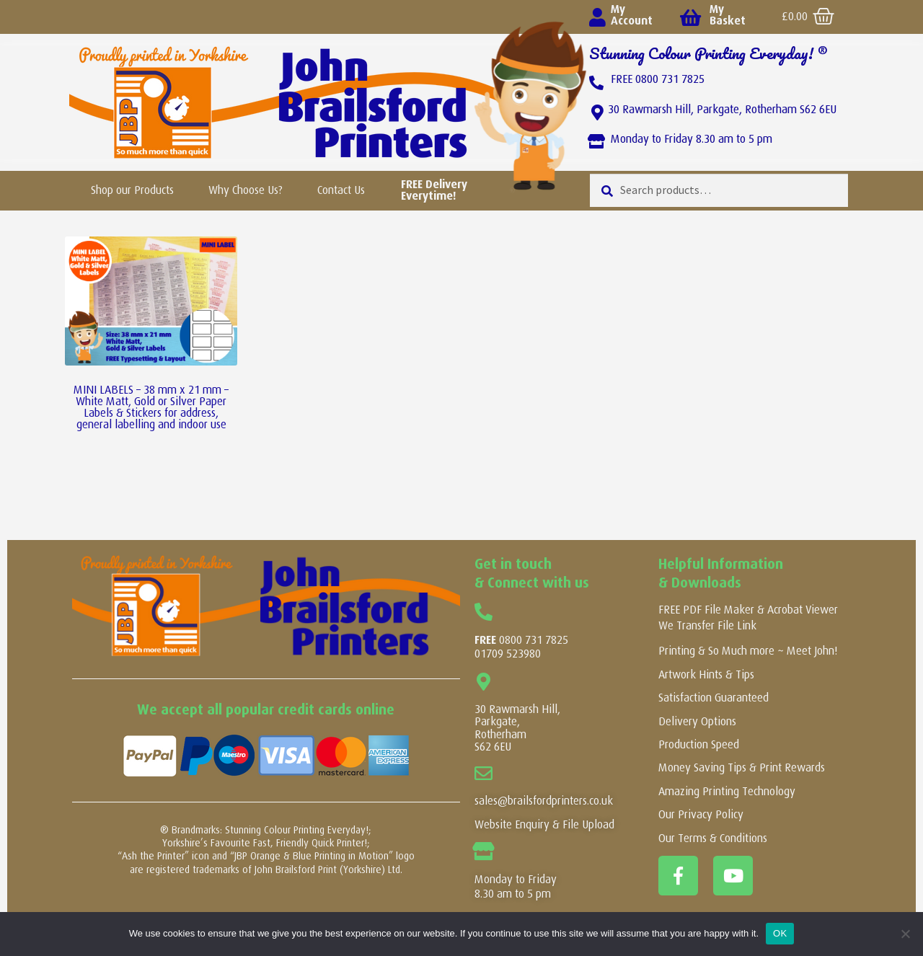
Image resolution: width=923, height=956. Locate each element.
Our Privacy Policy (700, 814)
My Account (632, 14)
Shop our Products (132, 190)
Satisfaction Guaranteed (713, 697)
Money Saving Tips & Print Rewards (741, 767)
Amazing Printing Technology (726, 791)
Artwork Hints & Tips (706, 674)
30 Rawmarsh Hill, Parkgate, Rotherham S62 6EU (722, 109)
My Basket (728, 14)
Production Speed (698, 744)
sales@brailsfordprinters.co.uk (543, 800)
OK (780, 933)
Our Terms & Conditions (712, 838)
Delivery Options (697, 721)
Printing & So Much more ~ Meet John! (747, 651)
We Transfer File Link (707, 625)
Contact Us (341, 190)
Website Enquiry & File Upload (544, 824)
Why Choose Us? (245, 190)
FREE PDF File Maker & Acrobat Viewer (748, 609)
